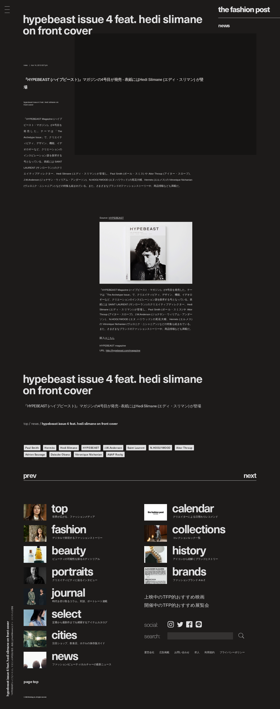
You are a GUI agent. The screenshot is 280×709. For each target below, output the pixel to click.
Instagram (170, 624)
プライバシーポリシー (232, 652)
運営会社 (149, 652)
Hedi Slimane (68, 448)
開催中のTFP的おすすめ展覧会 (176, 605)
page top (31, 681)
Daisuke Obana (60, 454)
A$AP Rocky (115, 454)
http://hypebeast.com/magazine (123, 350)
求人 (197, 652)
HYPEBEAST (116, 217)
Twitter (180, 624)
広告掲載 (164, 652)
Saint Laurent (136, 448)
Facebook (189, 624)
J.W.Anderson (113, 448)
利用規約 (210, 652)
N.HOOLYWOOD (160, 448)
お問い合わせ (181, 652)
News (224, 25)
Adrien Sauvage (35, 454)
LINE (199, 624)
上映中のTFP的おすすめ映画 (174, 597)
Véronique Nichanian (88, 454)
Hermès (49, 448)
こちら (111, 338)
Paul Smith (32, 448)
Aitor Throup (184, 448)
